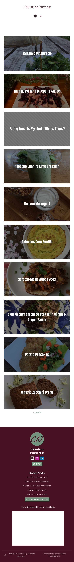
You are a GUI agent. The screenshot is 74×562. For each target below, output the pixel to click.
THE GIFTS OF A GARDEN (37, 494)
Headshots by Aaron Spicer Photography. (54, 555)
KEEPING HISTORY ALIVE (37, 490)
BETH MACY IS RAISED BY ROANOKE (37, 486)
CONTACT (37, 464)
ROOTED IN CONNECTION (37, 477)
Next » (38, 412)
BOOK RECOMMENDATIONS (37, 499)
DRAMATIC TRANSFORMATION (37, 482)
